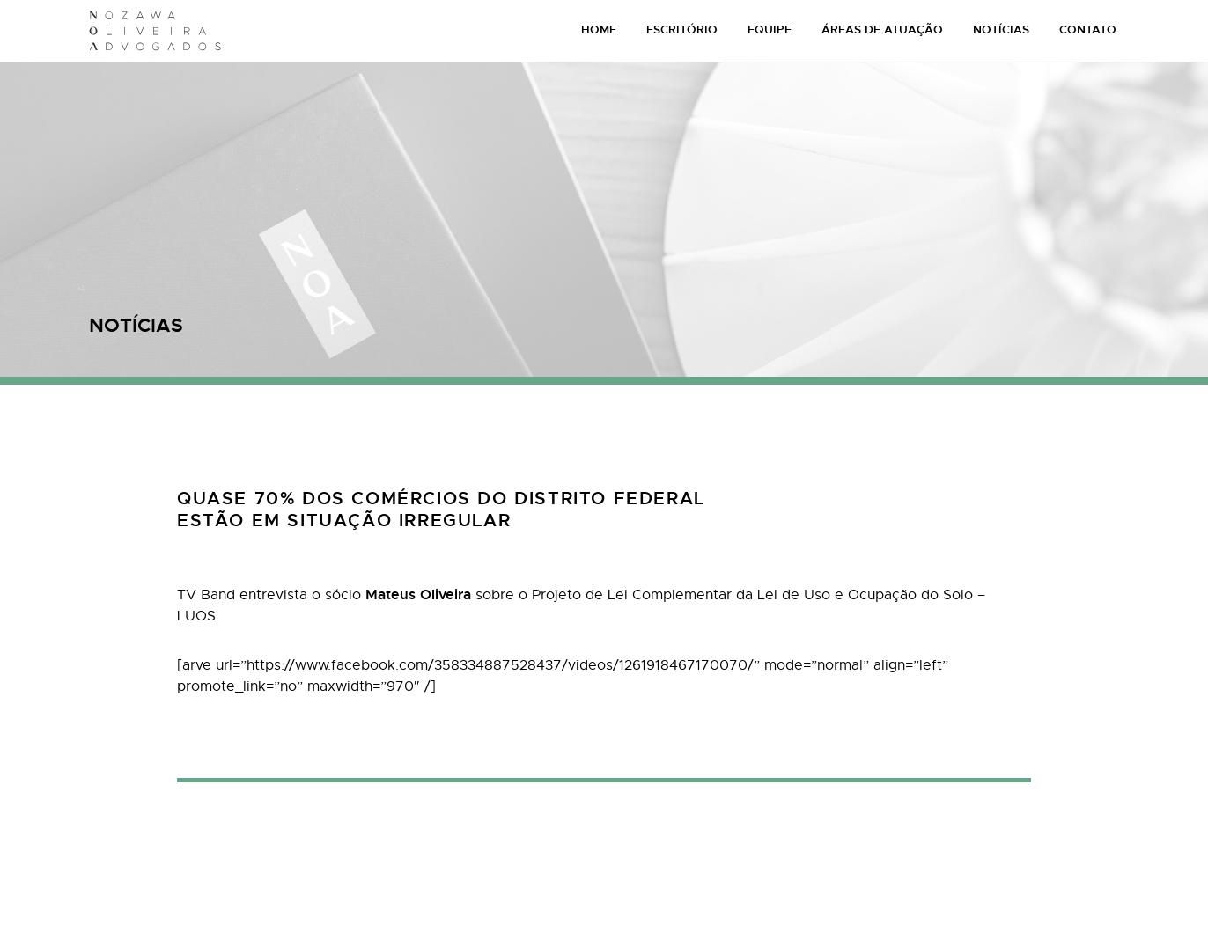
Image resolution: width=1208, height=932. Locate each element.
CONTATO (1087, 29)
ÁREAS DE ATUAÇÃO (882, 29)
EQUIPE (770, 29)
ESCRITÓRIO (682, 29)
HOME (598, 29)
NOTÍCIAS (1001, 29)
